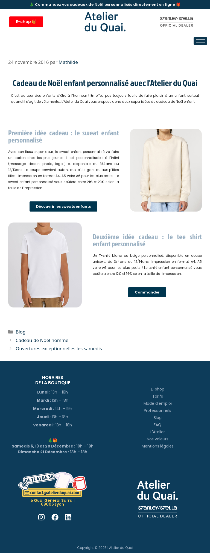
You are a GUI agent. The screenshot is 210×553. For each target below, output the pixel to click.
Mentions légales (158, 446)
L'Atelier (157, 432)
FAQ (157, 424)
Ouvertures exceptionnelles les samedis (59, 348)
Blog (20, 332)
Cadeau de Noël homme (42, 340)
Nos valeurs (157, 439)
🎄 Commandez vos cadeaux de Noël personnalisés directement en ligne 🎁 (105, 4)
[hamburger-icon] (200, 41)
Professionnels (157, 410)
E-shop (157, 389)
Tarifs (157, 396)
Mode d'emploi (158, 403)
